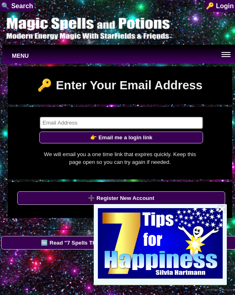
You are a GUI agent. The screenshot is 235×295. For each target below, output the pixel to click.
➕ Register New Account (121, 198)
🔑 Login (220, 5)
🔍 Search (17, 5)
